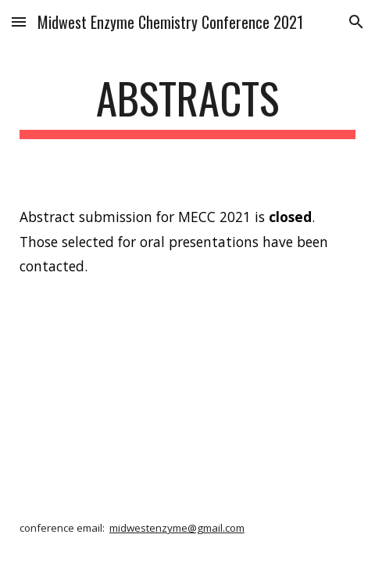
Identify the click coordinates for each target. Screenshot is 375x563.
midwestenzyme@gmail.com (177, 528)
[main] (187, 105)
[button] (19, 21)
